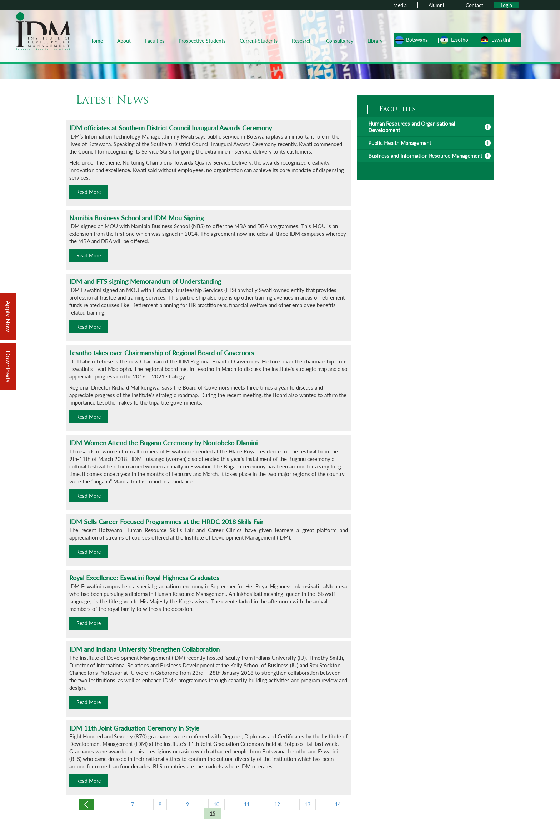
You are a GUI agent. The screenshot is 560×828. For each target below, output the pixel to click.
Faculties (154, 41)
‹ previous (86, 804)
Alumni (436, 5)
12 (277, 804)
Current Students (259, 41)
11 (247, 804)
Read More (88, 192)
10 (216, 804)
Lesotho (459, 40)
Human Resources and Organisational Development (411, 126)
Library (375, 41)
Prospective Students (202, 41)
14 (338, 804)
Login (506, 5)
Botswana (417, 40)
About (124, 41)
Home (96, 41)
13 (307, 804)
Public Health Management (399, 143)
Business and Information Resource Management (425, 155)
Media (400, 5)
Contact (474, 5)
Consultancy (339, 41)
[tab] (425, 126)
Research (302, 41)
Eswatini (500, 40)
